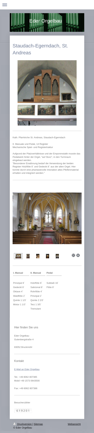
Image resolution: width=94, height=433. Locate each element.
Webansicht (74, 424)
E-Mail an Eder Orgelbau (27, 369)
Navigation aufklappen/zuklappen (47, 5)
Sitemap (38, 424)
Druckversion (22, 424)
